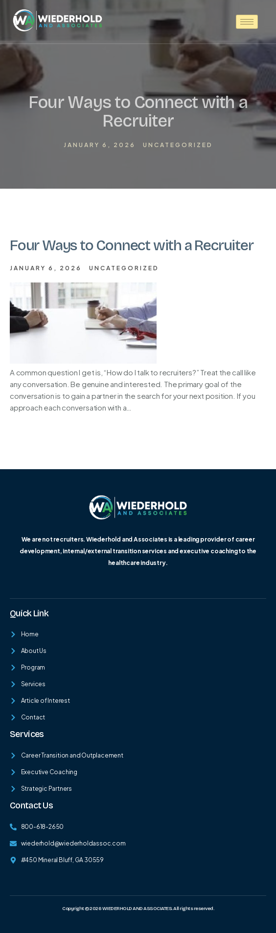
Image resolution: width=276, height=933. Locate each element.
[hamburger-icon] (247, 22)
